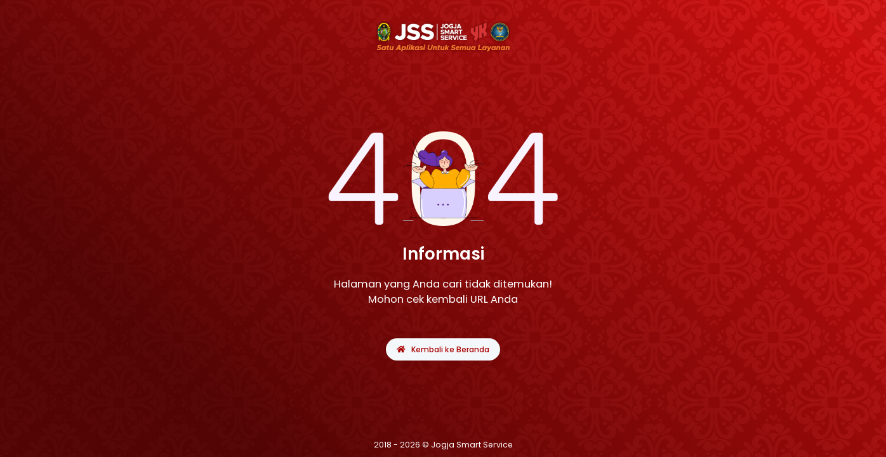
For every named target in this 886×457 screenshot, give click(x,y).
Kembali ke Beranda (443, 349)
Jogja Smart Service (472, 444)
